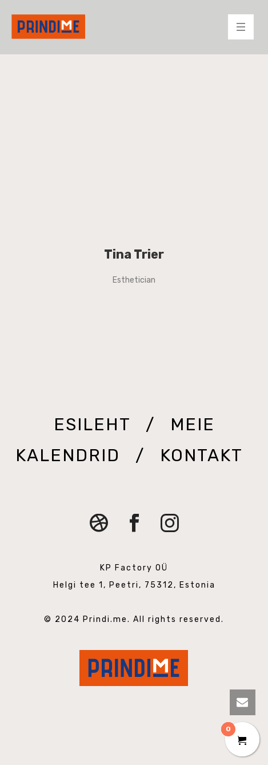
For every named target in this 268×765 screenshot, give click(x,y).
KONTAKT (201, 455)
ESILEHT (94, 424)
